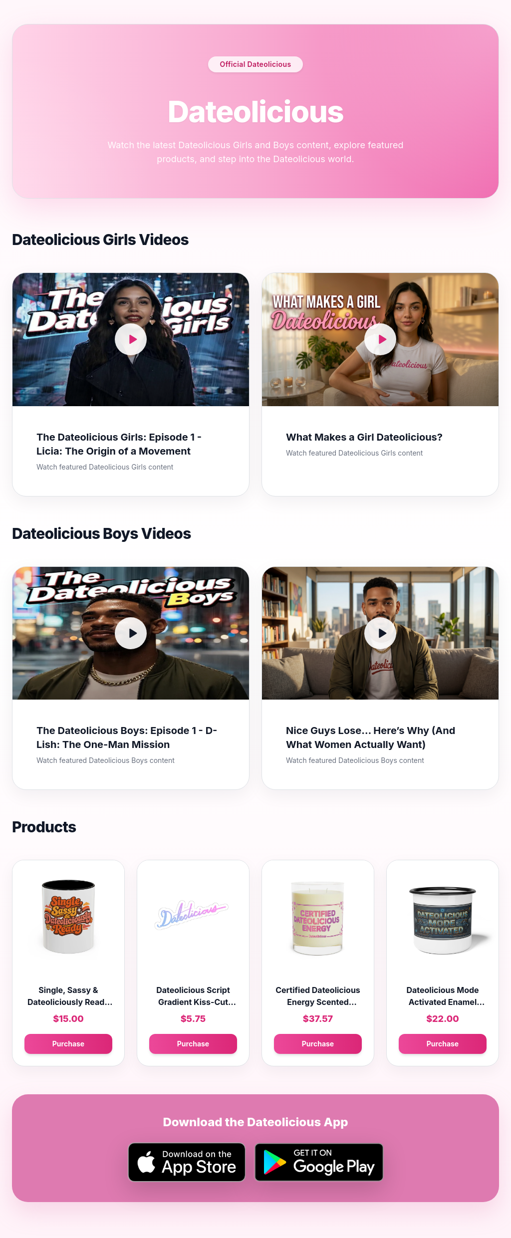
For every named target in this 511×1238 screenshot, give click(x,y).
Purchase (68, 1043)
